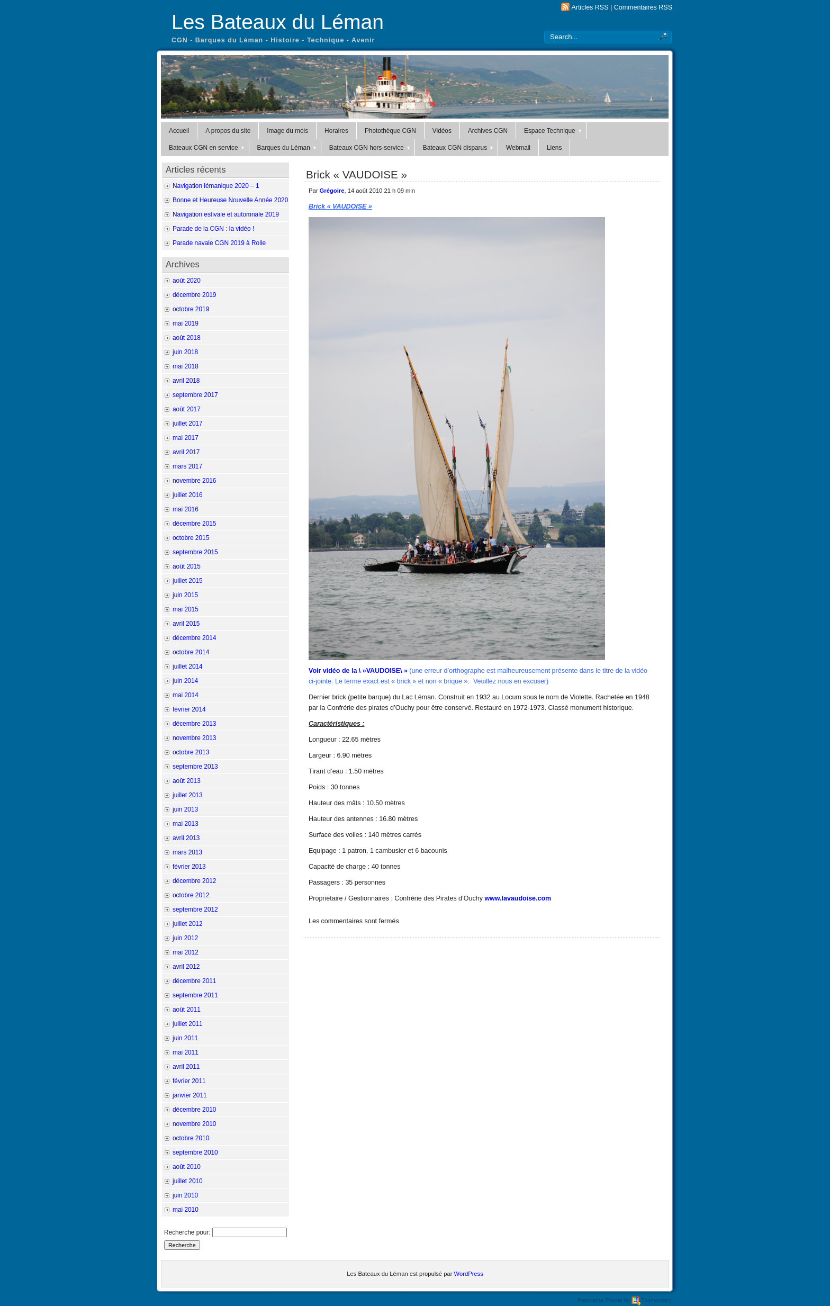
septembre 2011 (195, 995)
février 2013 (189, 866)
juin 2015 (185, 595)
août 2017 (187, 409)
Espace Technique (553, 130)
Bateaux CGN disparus (458, 147)
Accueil (179, 130)
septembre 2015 (195, 552)
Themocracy (651, 1300)
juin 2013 (185, 809)
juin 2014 (185, 680)
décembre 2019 (194, 295)
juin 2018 (185, 352)
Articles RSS (589, 7)
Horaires (336, 130)
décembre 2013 (194, 723)
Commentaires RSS (643, 7)
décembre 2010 (194, 1109)
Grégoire (332, 190)
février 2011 (189, 1081)
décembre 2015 (194, 523)
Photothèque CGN (390, 130)
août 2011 (187, 1009)
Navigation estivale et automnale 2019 (226, 214)
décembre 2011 (194, 981)
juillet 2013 (188, 795)
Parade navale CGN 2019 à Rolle (219, 243)
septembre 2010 (195, 1152)
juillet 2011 (188, 1024)
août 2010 (187, 1166)
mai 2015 (186, 609)
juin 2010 (185, 1195)
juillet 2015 (188, 580)
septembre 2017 (195, 395)
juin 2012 (185, 938)
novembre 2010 (194, 1124)
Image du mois (287, 130)
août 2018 (187, 337)
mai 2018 (186, 366)
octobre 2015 (191, 538)
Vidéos (442, 130)
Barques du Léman (287, 147)
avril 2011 (186, 1066)
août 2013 (187, 781)
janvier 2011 (190, 1095)
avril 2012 (186, 966)
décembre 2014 (194, 638)
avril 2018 (186, 380)
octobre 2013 (191, 752)
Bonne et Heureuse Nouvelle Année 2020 (230, 200)
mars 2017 (187, 466)
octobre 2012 (191, 895)
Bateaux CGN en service (207, 147)
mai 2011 (186, 1052)
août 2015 (187, 566)
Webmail (518, 147)
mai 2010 (186, 1209)
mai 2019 (186, 323)
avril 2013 (186, 838)
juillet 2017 (188, 423)
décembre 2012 (194, 881)
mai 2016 (186, 509)
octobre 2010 (191, 1138)
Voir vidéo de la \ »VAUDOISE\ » (358, 670)
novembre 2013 (194, 738)
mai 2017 (186, 438)
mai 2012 (186, 952)
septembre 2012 (195, 909)
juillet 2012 (188, 923)
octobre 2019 (191, 309)
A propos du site (227, 130)
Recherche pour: (187, 1232)
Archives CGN (488, 130)
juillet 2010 (188, 1181)
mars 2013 (187, 852)
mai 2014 (186, 695)
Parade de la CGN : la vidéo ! (213, 228)
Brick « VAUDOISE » (356, 174)
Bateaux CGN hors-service (370, 147)
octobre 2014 (191, 652)
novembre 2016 (194, 480)
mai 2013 (186, 823)
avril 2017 (186, 452)
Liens (554, 147)
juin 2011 (185, 1038)
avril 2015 (186, 623)
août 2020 (187, 280)
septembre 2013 (195, 766)
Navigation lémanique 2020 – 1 (216, 186)
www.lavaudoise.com (517, 898)
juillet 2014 (188, 666)
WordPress (468, 1274)
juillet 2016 (188, 495)
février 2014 (189, 709)
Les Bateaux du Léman (278, 22)
